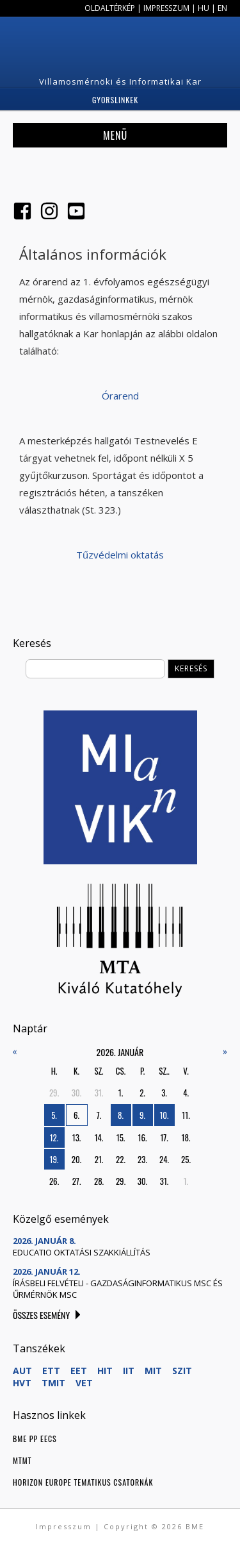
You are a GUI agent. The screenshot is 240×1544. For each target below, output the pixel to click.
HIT (105, 1370)
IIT (128, 1370)
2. (142, 1092)
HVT (22, 1383)
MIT (153, 1370)
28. (99, 1181)
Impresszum (166, 8)
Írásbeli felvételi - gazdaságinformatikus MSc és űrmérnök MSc (118, 1288)
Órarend (120, 395)
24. (164, 1159)
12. (54, 1137)
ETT (51, 1370)
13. (76, 1137)
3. (164, 1092)
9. (142, 1115)
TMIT (53, 1383)
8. (121, 1115)
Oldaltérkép (109, 8)
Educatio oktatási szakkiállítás (81, 1252)
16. (142, 1137)
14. (99, 1137)
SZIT (182, 1370)
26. (54, 1181)
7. (99, 1115)
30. (76, 1092)
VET (84, 1383)
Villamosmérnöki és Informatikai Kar (120, 81)
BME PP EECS (35, 1438)
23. (142, 1159)
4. (186, 1092)
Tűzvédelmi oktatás (120, 554)
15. (120, 1137)
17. (164, 1137)
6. (76, 1115)
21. (99, 1159)
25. (186, 1159)
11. (185, 1115)
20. (76, 1159)
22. (120, 1159)
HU (203, 8)
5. (54, 1115)
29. (54, 1092)
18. (186, 1137)
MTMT (22, 1460)
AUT (22, 1370)
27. (76, 1181)
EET (78, 1370)
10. (163, 1115)
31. (99, 1092)
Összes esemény (41, 1315)
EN (222, 8)
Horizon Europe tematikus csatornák (83, 1482)
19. (54, 1159)
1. (120, 1092)
